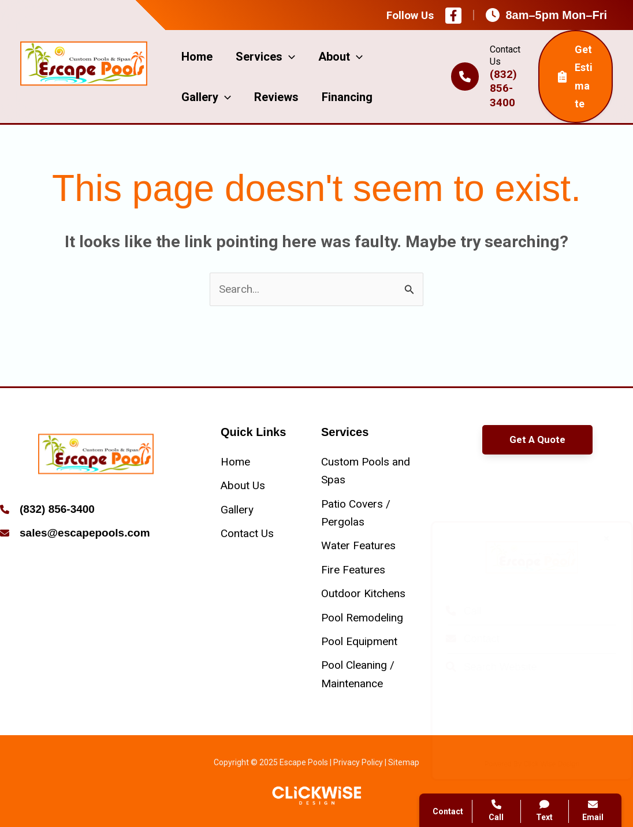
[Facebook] (453, 16)
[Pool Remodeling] (362, 618)
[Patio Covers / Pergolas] (366, 513)
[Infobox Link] (96, 510)
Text (545, 810)
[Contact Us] (247, 533)
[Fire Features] (353, 570)
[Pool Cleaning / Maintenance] (366, 674)
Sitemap (403, 762)
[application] (288, 56)
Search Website (480, 667)
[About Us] (243, 485)
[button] (537, 440)
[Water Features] (358, 545)
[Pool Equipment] (359, 641)
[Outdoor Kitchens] (363, 593)
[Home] (235, 462)
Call (452, 611)
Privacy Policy (358, 762)
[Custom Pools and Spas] (366, 471)
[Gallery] (237, 510)
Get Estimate (575, 76)
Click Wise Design (540, 764)
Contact (461, 639)
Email (593, 810)
